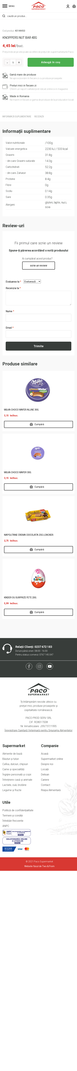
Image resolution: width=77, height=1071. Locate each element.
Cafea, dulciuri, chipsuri (15, 964)
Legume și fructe (11, 990)
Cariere (45, 979)
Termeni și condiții (12, 1015)
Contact (45, 985)
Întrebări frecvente (12, 1020)
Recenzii (39, 316)
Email (10, 527)
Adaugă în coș (50, 262)
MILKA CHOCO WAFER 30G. (18, 672)
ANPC (5, 1026)
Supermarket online (52, 959)
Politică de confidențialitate (17, 1010)
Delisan (45, 974)
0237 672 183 (43, 847)
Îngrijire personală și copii (16, 974)
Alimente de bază (12, 953)
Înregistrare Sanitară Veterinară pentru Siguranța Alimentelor (38, 930)
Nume (10, 511)
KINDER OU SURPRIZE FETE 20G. (20, 797)
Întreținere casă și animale (17, 979)
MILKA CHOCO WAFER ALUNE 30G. (21, 610)
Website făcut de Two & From (39, 1066)
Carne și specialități (13, 969)
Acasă (44, 953)
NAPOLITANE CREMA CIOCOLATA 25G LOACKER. (29, 735)
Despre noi (47, 964)
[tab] (16, 316)
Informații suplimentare (16, 316)
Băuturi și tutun (10, 959)
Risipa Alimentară (51, 990)
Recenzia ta (13, 488)
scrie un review (38, 465)
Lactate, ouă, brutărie (14, 985)
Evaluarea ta (13, 481)
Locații (45, 969)
